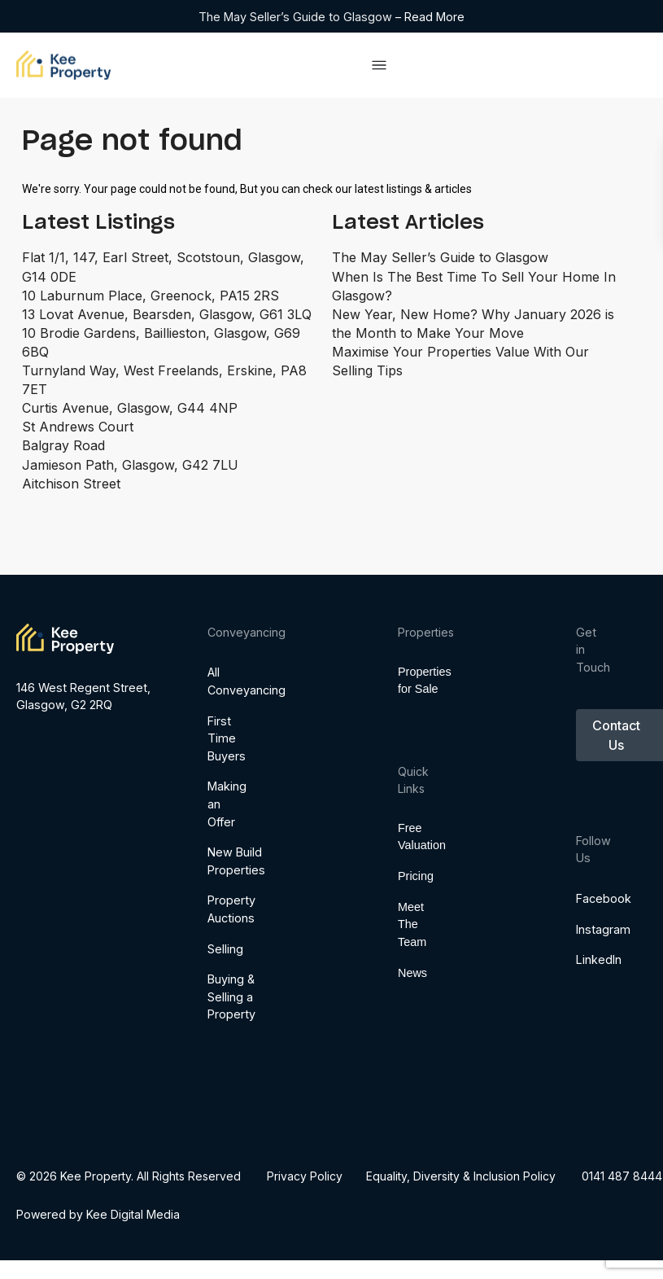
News (410, 1022)
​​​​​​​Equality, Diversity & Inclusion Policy (461, 1176)
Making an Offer (222, 911)
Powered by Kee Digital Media (98, 1214)
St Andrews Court (77, 426)
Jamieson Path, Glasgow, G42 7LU (130, 465)
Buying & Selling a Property (222, 1104)
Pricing (410, 926)
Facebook (585, 924)
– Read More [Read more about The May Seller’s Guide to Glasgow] (430, 17)
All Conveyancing (222, 788)
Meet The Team (410, 974)
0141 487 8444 (622, 1176)
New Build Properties (222, 968)
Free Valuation (410, 887)
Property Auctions (222, 1016)
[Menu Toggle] (379, 65)
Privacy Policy (304, 1176)
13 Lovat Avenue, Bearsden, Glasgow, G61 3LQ (167, 314)
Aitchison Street (71, 483)
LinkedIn (585, 986)
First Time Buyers (222, 845)
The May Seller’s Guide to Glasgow (296, 17)
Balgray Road (63, 445)
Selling (222, 1055)
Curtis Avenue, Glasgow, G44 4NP (130, 408)
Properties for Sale (410, 694)
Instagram (585, 955)
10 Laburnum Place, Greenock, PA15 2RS (150, 295)
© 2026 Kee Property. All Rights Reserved (128, 1176)
